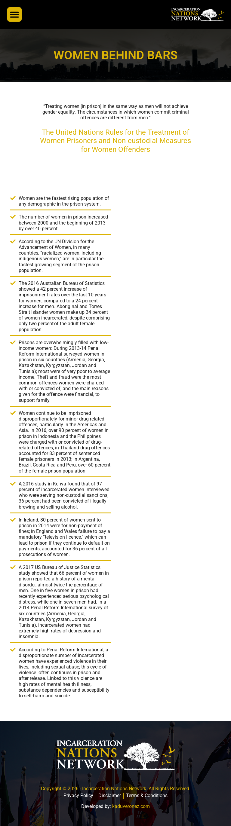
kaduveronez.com (131, 806)
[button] (14, 14)
